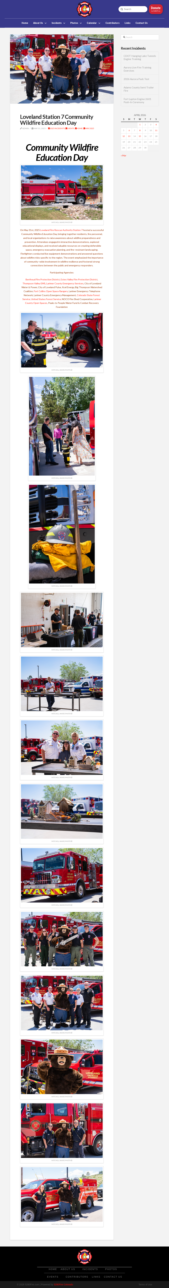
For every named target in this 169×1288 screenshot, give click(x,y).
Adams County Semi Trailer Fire (139, 89)
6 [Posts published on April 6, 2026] (129, 130)
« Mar (123, 155)
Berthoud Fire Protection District (43, 279)
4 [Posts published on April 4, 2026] (156, 124)
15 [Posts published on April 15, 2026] (140, 136)
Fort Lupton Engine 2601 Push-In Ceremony (137, 101)
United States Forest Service (46, 299)
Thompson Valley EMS (33, 283)
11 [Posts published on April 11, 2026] (156, 130)
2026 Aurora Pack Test (136, 79)
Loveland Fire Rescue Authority (56, 230)
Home (79, 128)
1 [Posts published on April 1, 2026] (139, 124)
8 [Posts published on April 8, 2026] (139, 130)
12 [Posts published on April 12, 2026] (123, 136)
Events (70, 128)
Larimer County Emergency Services (65, 283)
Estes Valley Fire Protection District (79, 279)
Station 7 (78, 230)
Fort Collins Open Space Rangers (51, 291)
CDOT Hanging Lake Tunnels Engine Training (140, 57)
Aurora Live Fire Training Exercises (137, 69)
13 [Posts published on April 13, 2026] (129, 136)
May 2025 (89, 128)
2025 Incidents (56, 128)
